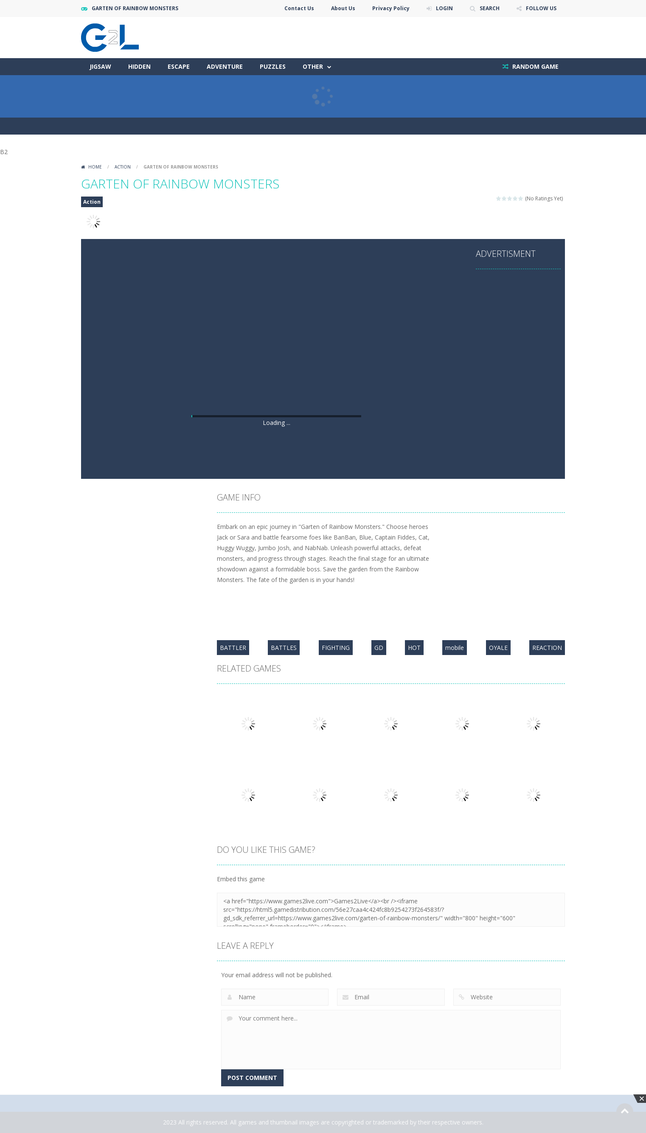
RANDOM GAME (535, 66)
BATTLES (284, 648)
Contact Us (299, 8)
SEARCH (490, 8)
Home (95, 167)
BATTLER (233, 648)
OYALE (498, 648)
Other (313, 66)
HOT (414, 648)
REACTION (547, 648)
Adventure (225, 66)
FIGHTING (336, 648)
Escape (179, 66)
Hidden (139, 66)
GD (378, 648)
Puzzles (273, 66)
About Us (343, 8)
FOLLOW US (541, 8)
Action (123, 167)
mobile (454, 648)
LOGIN (444, 8)
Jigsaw (100, 66)
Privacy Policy (391, 8)
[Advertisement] (276, 349)
